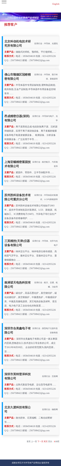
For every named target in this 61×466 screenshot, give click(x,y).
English (55, 4)
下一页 (40, 441)
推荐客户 (10, 24)
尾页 (46, 441)
